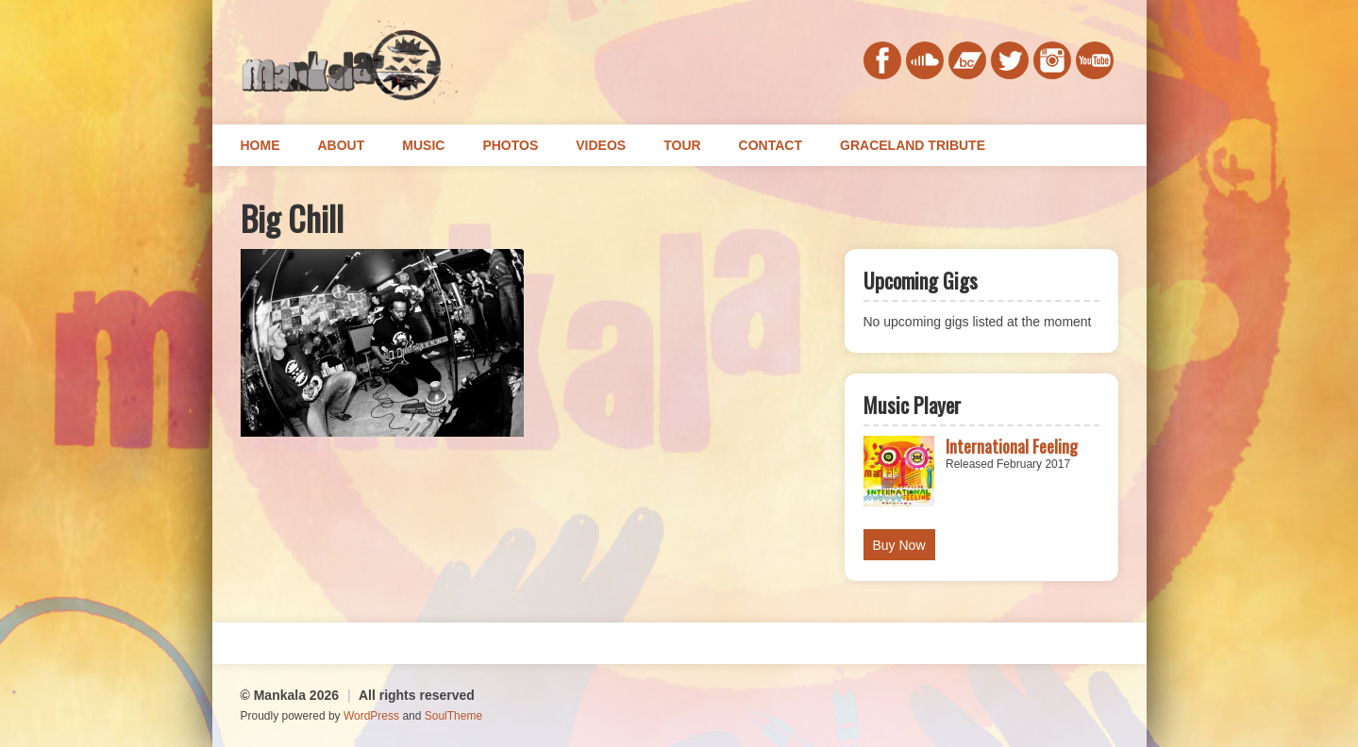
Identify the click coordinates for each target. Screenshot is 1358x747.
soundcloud (925, 60)
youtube (1095, 60)
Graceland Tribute (912, 145)
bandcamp (967, 60)
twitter (1010, 60)
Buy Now (899, 545)
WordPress (371, 715)
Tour (681, 145)
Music (423, 145)
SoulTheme (453, 715)
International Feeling (1012, 446)
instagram (1052, 60)
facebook (882, 60)
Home (260, 145)
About (341, 145)
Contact (770, 145)
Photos (510, 145)
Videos (601, 145)
